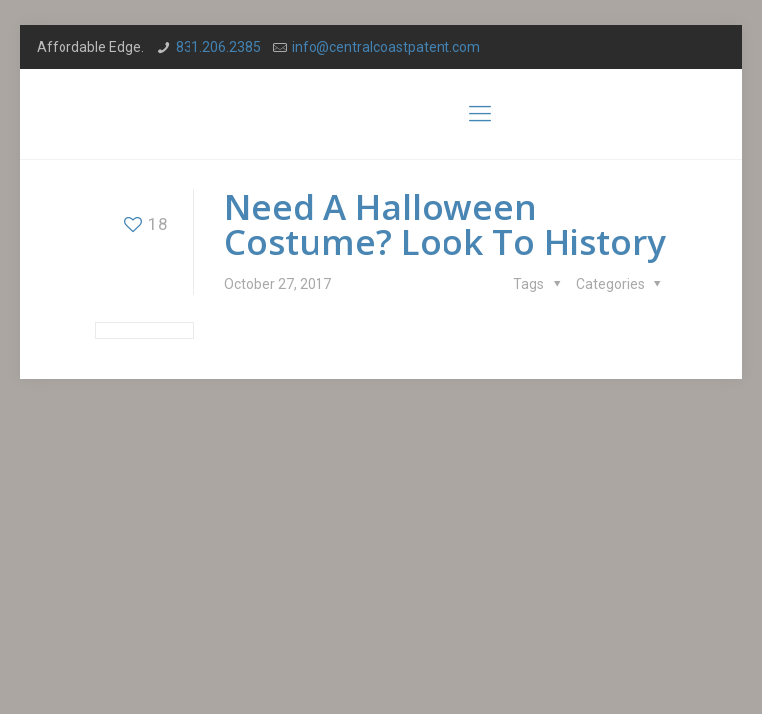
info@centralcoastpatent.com (386, 47)
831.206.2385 (218, 47)
